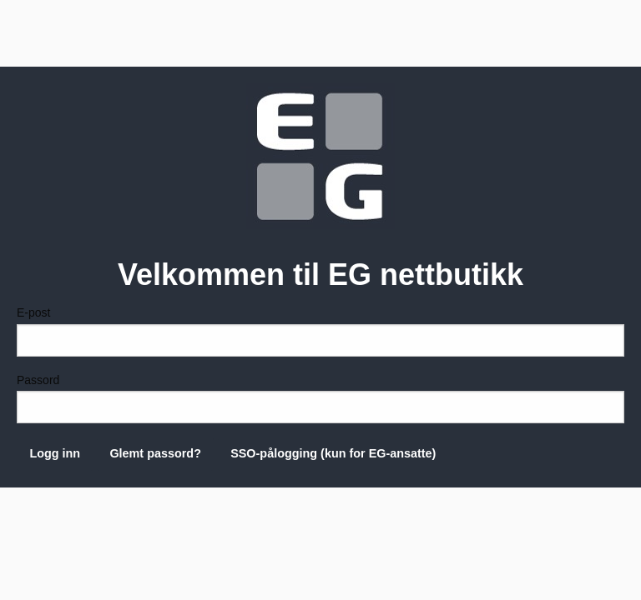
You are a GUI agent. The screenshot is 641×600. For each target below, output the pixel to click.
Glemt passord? (155, 453)
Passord (320, 398)
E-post (320, 331)
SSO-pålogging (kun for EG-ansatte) (333, 453)
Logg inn (54, 453)
